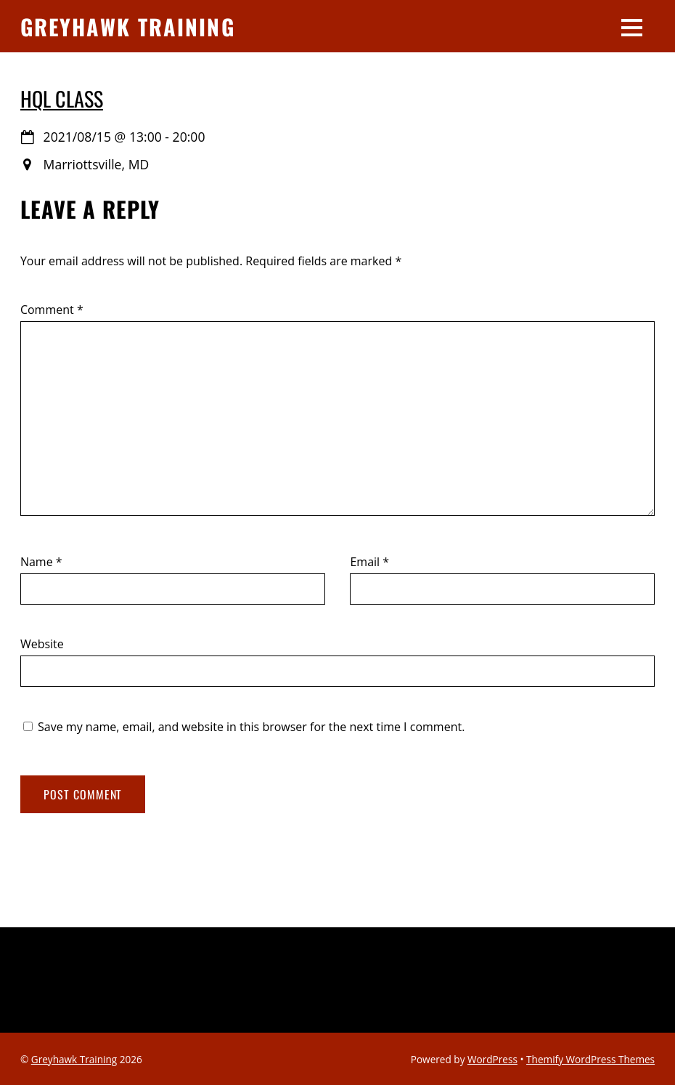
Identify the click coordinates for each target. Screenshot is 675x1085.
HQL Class (61, 98)
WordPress (492, 1059)
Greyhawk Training (74, 1059)
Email (369, 562)
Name (41, 562)
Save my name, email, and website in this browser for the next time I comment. (251, 727)
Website (42, 644)
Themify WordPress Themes (590, 1059)
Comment (51, 310)
